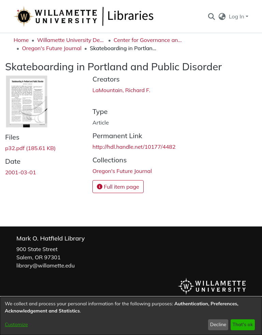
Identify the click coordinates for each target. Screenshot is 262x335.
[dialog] (131, 316)
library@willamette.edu (45, 265)
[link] (30, 148)
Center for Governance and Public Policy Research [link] (148, 40)
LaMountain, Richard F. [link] (121, 90)
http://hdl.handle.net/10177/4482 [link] (134, 146)
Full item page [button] (118, 186)
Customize (16, 324)
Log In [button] (237, 16)
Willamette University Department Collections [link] (71, 40)
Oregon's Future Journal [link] (51, 48)
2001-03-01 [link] (20, 172)
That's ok (242, 324)
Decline (218, 324)
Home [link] (21, 40)
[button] (211, 16)
